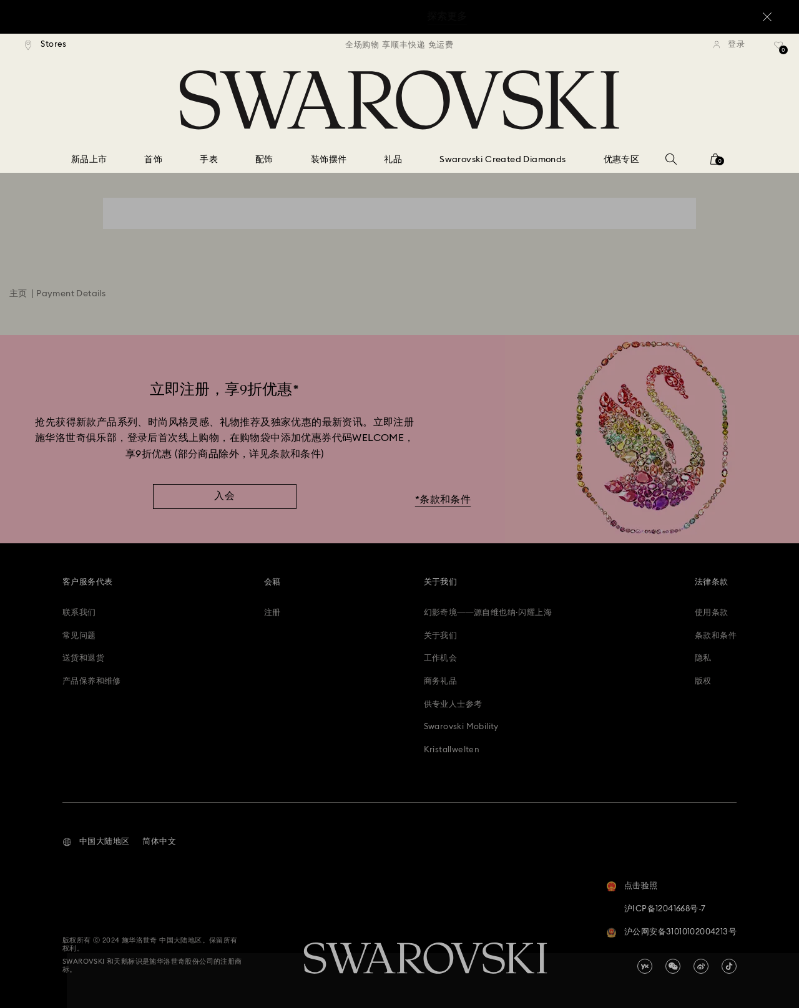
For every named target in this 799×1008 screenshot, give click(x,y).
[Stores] (46, 45)
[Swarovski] (399, 100)
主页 (18, 293)
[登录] (729, 45)
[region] (399, 45)
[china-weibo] (701, 966)
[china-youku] (644, 966)
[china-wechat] (672, 966)
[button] (95, 842)
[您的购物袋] (715, 163)
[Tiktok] (729, 966)
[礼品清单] (778, 49)
